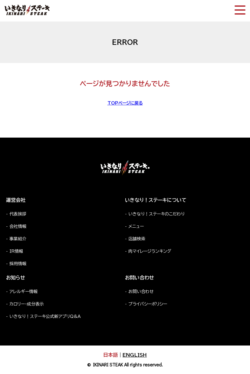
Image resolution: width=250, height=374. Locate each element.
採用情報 (17, 264)
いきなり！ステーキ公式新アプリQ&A (45, 316)
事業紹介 (17, 239)
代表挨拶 (17, 214)
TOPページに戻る (125, 103)
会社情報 (17, 226)
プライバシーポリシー (147, 304)
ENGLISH (135, 354)
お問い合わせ (141, 291)
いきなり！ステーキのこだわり (156, 214)
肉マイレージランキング (149, 251)
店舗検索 (136, 239)
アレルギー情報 (23, 291)
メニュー (136, 226)
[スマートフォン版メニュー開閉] (240, 10)
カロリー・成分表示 (26, 304)
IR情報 (16, 251)
